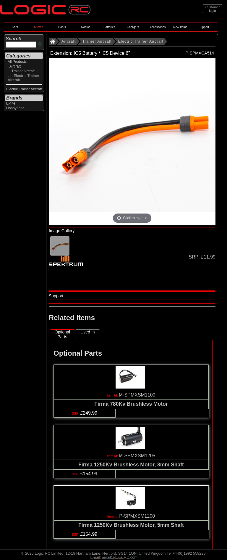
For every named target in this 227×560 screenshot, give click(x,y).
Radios (85, 27)
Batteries (109, 27)
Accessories (158, 27)
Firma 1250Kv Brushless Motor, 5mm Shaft (131, 525)
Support (204, 27)
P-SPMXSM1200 (137, 516)
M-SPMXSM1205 (137, 455)
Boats (62, 27)
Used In (87, 332)
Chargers (133, 27)
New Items (180, 27)
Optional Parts (62, 334)
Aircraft (38, 27)
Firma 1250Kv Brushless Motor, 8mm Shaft (131, 465)
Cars (15, 27)
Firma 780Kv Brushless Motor (131, 404)
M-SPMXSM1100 (137, 394)
